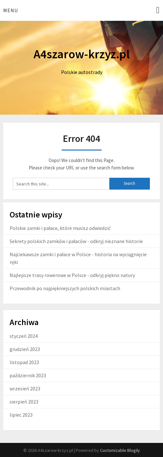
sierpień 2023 (24, 401)
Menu (10, 10)
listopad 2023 (24, 362)
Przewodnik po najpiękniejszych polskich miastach (65, 288)
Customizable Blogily (120, 450)
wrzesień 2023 (25, 388)
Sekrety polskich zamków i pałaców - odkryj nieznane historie (76, 241)
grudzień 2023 (25, 349)
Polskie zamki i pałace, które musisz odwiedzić (60, 228)
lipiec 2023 (21, 415)
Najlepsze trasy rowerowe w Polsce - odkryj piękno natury (72, 275)
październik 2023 (28, 375)
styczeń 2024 (24, 336)
